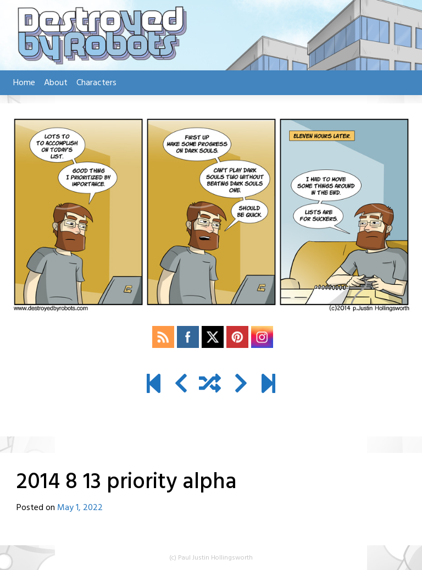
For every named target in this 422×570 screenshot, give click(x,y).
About (56, 83)
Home (24, 83)
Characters (96, 83)
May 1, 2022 (80, 508)
